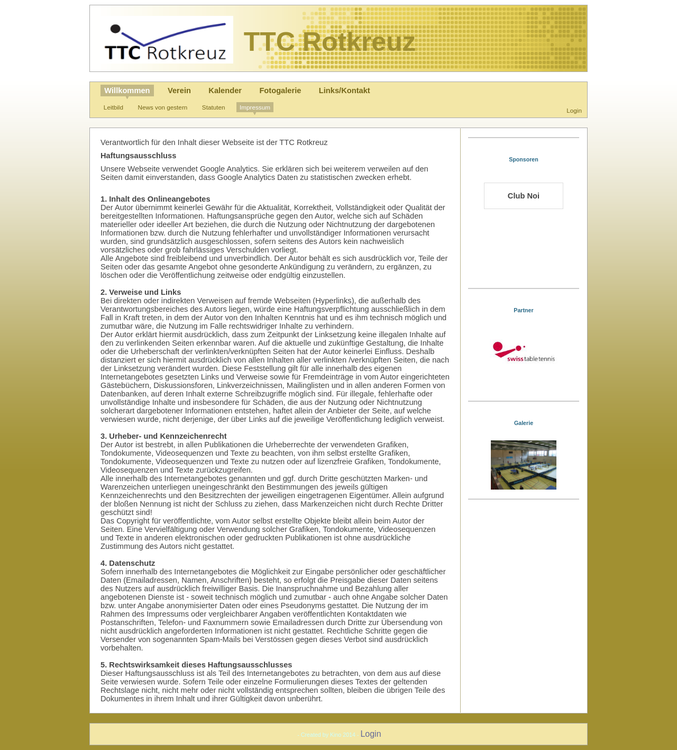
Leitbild (113, 107)
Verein (179, 90)
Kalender (225, 90)
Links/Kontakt (344, 90)
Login (574, 110)
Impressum (255, 107)
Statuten (213, 107)
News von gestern (163, 107)
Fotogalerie (280, 90)
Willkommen (127, 90)
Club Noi (523, 196)
